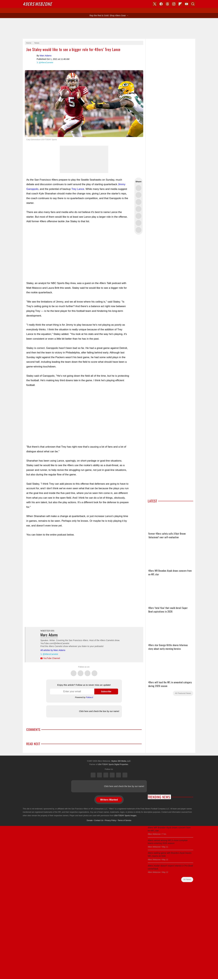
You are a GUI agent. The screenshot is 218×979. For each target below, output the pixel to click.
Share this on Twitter (138, 188)
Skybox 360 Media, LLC (120, 761)
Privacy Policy (110, 820)
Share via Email (138, 230)
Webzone (37, 4)
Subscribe (106, 691)
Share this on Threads (138, 202)
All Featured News (183, 693)
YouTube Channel (51, 658)
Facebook (80, 671)
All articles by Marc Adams (52, 650)
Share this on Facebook (138, 195)
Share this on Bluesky (138, 209)
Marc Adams (30, 58)
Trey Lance (77, 189)
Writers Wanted (109, 799)
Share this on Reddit (138, 223)
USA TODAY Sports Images (125, 816)
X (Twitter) (93, 775)
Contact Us (98, 820)
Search (192, 4)
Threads (87, 671)
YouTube (124, 775)
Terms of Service (124, 820)
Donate (90, 820)
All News (187, 879)
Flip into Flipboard (138, 216)
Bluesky (118, 775)
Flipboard (180, 4)
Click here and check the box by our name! (99, 711)
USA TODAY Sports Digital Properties (113, 764)
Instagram (94, 671)
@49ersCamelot (46, 62)
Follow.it (89, 697)
